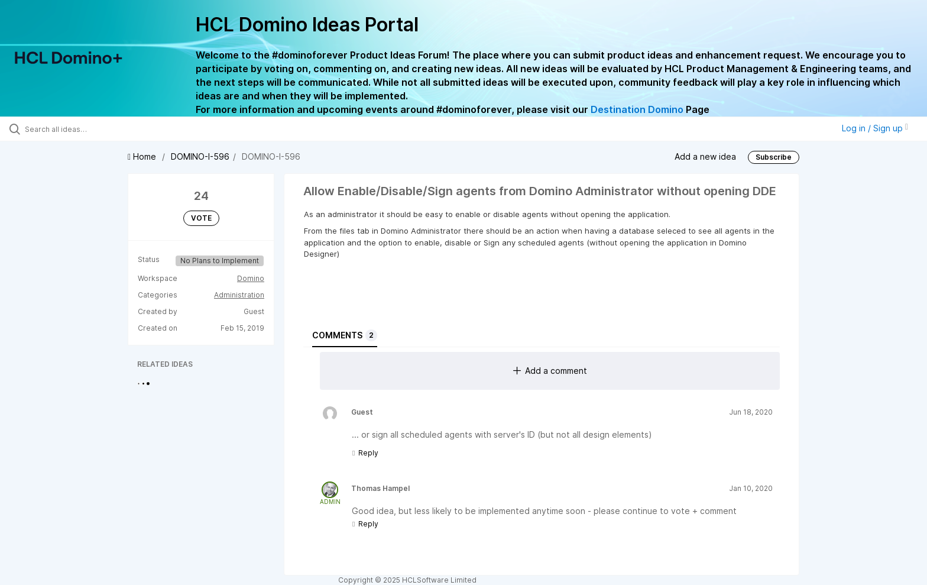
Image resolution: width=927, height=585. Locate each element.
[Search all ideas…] (107, 129)
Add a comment (550, 371)
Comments (344, 335)
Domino (250, 278)
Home (143, 156)
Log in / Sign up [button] (875, 128)
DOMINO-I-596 (200, 156)
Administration (239, 294)
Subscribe (774, 157)
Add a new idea (705, 156)
